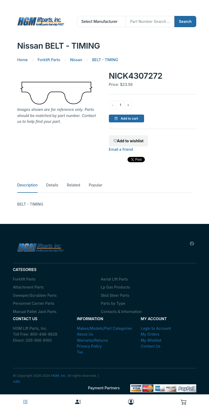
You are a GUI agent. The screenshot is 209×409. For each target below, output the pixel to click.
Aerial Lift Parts (114, 279)
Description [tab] (27, 185)
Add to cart (126, 118)
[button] (183, 402)
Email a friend (121, 149)
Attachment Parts (28, 287)
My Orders (150, 334)
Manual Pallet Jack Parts (35, 311)
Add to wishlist (128, 141)
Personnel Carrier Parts (34, 303)
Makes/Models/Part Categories (104, 328)
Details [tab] (52, 185)
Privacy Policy (89, 346)
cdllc (17, 381)
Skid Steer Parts (115, 295)
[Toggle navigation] (25, 402)
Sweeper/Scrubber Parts (35, 295)
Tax (80, 352)
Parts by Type (113, 303)
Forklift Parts (24, 279)
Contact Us (151, 346)
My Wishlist (151, 340)
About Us (85, 334)
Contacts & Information (121, 311)
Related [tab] (73, 185)
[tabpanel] (104, 204)
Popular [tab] (95, 185)
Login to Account (156, 328)
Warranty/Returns (92, 340)
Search (185, 21)
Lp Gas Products (115, 287)
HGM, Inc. (59, 376)
